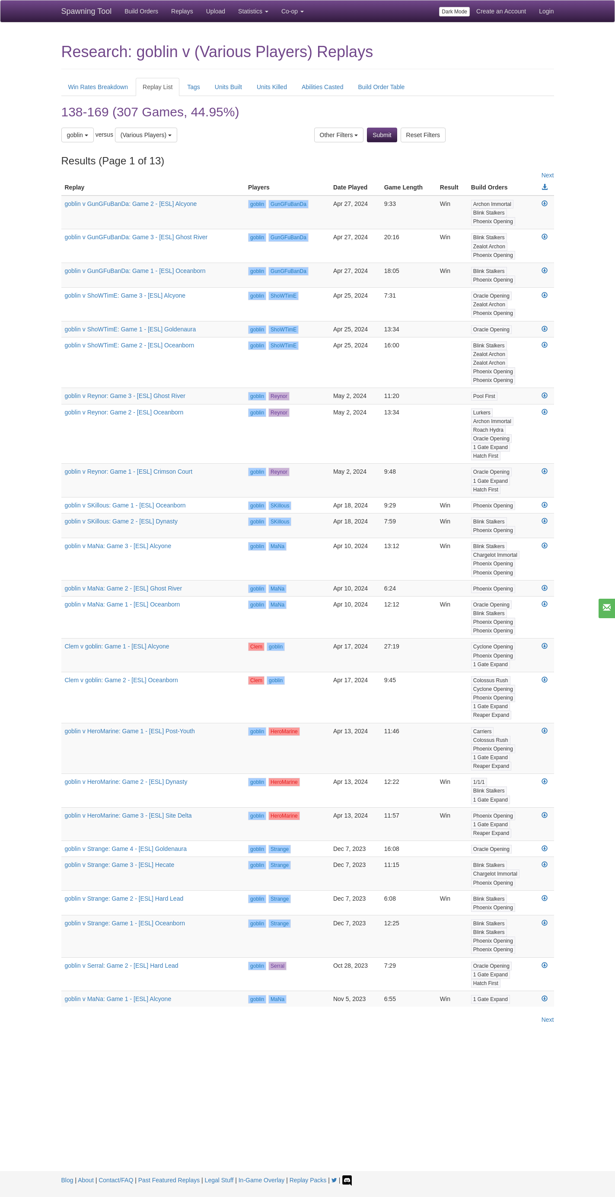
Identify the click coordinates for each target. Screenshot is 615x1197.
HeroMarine (284, 731)
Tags (193, 86)
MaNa (277, 546)
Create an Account (501, 11)
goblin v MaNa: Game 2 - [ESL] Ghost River (123, 588)
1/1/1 (479, 782)
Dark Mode (454, 12)
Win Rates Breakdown (98, 86)
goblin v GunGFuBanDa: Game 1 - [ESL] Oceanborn (135, 270)
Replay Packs (308, 1180)
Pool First (484, 396)
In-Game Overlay (262, 1180)
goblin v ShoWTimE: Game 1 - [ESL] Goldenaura (130, 329)
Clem (256, 647)
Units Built (228, 86)
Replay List (157, 86)
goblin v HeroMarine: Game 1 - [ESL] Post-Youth (130, 731)
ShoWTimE (283, 296)
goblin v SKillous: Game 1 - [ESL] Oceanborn (125, 505)
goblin (77, 135)
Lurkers (482, 413)
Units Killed (272, 86)
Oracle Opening (491, 296)
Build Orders (141, 11)
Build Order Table (381, 86)
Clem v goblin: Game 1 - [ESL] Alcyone (117, 646)
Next (548, 175)
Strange (280, 849)
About (86, 1180)
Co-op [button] (292, 11)
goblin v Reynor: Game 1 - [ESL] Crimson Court (129, 471)
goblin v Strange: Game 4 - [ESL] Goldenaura (126, 848)
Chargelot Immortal (495, 555)
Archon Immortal (492, 204)
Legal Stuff (219, 1180)
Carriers (482, 731)
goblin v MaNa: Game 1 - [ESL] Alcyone (118, 998)
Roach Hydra (488, 430)
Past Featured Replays (169, 1180)
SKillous (280, 506)
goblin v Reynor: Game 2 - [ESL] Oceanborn (124, 412)
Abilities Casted (323, 86)
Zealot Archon (489, 247)
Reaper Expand (491, 715)
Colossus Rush (490, 680)
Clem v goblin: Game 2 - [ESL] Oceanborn (121, 680)
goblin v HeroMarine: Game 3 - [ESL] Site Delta (128, 815)
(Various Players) (146, 135)
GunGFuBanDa (288, 204)
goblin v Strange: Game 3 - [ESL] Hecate (120, 864)
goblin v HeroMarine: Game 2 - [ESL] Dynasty (126, 781)
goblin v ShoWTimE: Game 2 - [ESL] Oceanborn (129, 345)
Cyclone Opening (493, 647)
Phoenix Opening (493, 221)
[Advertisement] (307, 1106)
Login (546, 11)
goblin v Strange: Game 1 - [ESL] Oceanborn (125, 923)
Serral (277, 966)
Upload (215, 11)
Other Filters (339, 135)
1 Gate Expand (490, 447)
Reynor (279, 396)
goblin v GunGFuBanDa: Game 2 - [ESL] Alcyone (131, 203)
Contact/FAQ (116, 1180)
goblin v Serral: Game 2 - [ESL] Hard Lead (121, 965)
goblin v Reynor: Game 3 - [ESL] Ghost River (125, 395)
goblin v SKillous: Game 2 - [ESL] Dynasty (121, 521)
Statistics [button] (253, 11)
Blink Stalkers (489, 213)
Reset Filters (423, 135)
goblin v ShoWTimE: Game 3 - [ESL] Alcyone (125, 295)
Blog (67, 1180)
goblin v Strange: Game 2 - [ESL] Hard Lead (124, 898)
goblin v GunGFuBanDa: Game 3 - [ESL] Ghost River (136, 237)
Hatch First (485, 456)
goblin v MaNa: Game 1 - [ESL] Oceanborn (122, 604)
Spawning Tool (86, 11)
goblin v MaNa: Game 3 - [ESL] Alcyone (118, 545)
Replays (182, 11)
